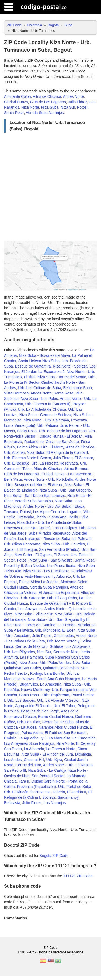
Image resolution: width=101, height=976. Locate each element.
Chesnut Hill (34, 759)
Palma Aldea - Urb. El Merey (40, 447)
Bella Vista (13, 479)
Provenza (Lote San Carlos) (27, 528)
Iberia (70, 565)
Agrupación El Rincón (33, 706)
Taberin (59, 792)
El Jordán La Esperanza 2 (43, 371)
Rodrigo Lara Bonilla (47, 673)
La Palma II (82, 539)
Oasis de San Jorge (62, 441)
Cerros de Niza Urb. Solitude (39, 646)
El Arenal (55, 485)
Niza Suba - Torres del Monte (61, 377)
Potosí (82, 107)
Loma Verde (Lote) (19, 425)
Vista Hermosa (16, 393)
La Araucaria (50, 684)
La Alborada (34, 749)
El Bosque (28, 549)
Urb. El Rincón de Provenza (27, 792)
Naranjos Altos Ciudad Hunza (63, 727)
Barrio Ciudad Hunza (55, 716)
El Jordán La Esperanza (59, 592)
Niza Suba (50, 107)
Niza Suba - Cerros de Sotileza (45, 415)
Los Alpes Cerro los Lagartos (57, 512)
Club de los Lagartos (21, 474)
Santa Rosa (14, 112)
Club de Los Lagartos (48, 102)
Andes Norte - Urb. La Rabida (68, 765)
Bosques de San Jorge (40, 711)
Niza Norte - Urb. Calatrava (46, 420)
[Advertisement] (50, 186)
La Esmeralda (84, 738)
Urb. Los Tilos (28, 722)
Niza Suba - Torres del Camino (29, 625)
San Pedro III (15, 770)
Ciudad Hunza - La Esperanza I (67, 474)
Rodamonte (34, 441)
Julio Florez (62, 458)
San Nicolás (35, 565)
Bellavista (12, 803)
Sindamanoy (68, 797)
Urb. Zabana (47, 425)
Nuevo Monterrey (35, 689)
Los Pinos (55, 565)
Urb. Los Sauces (21, 700)
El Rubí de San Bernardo (66, 733)
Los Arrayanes (30, 609)
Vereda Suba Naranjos (45, 112)
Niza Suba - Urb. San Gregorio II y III (58, 619)
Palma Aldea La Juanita (38, 582)
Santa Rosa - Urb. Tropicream (44, 695)
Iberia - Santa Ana (51, 517)
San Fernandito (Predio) (59, 549)
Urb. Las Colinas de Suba (39, 388)
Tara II (24, 781)
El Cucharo (83, 458)
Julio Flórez (77, 102)
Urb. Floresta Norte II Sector (27, 458)
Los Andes (13, 759)
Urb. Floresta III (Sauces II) (48, 404)
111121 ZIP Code (78, 876)
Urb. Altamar (14, 452)
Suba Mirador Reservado (50, 533)
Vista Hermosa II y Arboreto (48, 576)
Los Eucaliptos (65, 528)
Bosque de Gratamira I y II (52, 603)
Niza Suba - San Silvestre (51, 560)
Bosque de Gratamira (33, 366)
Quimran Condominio (61, 668)
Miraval (28, 679)
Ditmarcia (83, 754)
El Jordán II (76, 792)
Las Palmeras (31, 657)
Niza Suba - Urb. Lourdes (63, 544)
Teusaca (11, 512)
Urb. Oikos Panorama (22, 544)
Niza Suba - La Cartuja (47, 770)
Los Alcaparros (77, 646)
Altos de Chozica (47, 96)
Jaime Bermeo (76, 468)
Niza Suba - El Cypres (33, 555)
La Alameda (76, 776)
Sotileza (49, 797)
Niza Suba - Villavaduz (34, 614)
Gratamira (26, 517)
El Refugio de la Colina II (67, 452)
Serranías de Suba (58, 722)
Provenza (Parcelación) (36, 786)
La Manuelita (59, 738)
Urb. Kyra (54, 759)
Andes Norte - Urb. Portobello (48, 479)
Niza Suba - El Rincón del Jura (47, 754)
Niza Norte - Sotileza (70, 366)
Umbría (10, 738)
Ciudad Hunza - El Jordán (61, 436)
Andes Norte (73, 96)
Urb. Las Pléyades (19, 652)
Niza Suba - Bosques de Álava (44, 355)
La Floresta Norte (60, 749)
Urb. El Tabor (64, 706)
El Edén (68, 630)
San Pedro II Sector (48, 776)
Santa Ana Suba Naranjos (58, 679)
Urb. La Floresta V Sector (58, 700)
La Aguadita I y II (33, 738)
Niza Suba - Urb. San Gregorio (65, 490)
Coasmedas (64, 636)
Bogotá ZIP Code (54, 855)
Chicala (10, 781)
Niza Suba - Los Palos (39, 398)
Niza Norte (30, 107)
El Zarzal (61, 555)
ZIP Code (51, 948)
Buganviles (29, 684)
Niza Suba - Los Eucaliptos (46, 571)
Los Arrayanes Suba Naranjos (29, 743)
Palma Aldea (32, 733)
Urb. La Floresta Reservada (55, 463)
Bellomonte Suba (77, 388)
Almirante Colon (17, 96)
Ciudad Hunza (16, 102)
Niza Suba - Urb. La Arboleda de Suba (49, 522)
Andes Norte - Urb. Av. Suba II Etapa (54, 506)
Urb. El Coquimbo (62, 598)
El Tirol (29, 377)
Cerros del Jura (28, 765)
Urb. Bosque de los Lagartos (62, 431)
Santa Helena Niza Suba (39, 361)
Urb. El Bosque (16, 463)
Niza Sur (68, 107)
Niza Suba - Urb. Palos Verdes (45, 662)
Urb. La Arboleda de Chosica (42, 409)
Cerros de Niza (65, 652)
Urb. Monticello (47, 630)
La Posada (66, 625)
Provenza (79, 420)
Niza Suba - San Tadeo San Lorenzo (34, 495)
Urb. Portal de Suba (74, 786)
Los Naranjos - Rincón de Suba (44, 539)
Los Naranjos (55, 803)
